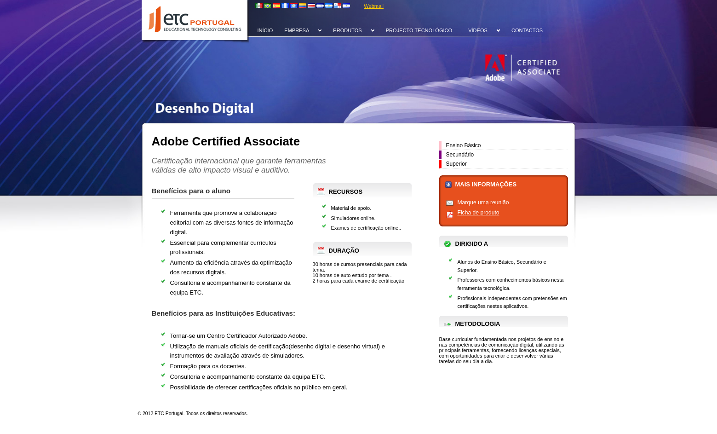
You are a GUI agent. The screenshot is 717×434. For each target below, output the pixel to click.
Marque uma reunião (483, 202)
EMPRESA (296, 30)
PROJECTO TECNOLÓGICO (419, 30)
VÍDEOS (478, 30)
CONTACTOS (527, 30)
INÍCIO (265, 30)
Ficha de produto (478, 212)
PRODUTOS (347, 30)
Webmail (374, 6)
